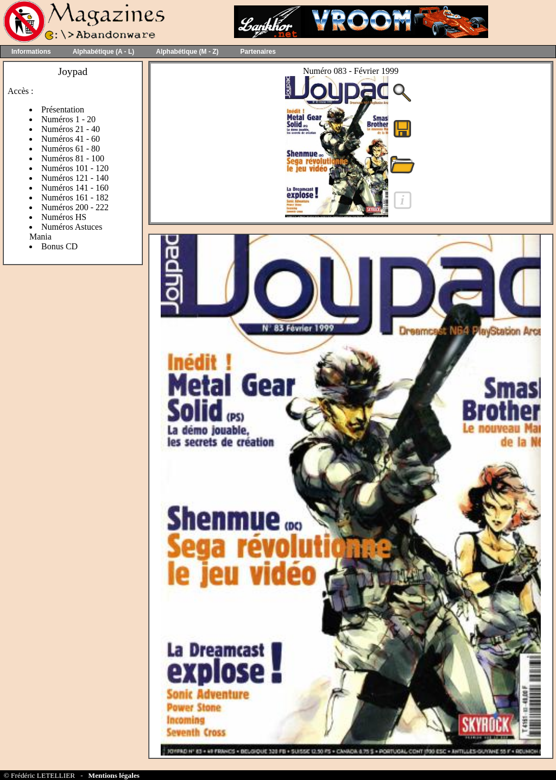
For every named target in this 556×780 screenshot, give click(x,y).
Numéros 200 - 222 (75, 207)
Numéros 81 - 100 (72, 158)
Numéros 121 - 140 (75, 178)
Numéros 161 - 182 (75, 197)
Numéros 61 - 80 (70, 148)
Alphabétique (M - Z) (187, 51)
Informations (31, 51)
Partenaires (258, 51)
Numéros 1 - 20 (68, 119)
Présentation (62, 109)
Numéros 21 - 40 (70, 129)
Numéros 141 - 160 (75, 187)
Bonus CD (59, 246)
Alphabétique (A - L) (104, 51)
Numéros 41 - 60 (70, 138)
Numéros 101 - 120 (75, 168)
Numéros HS (63, 217)
